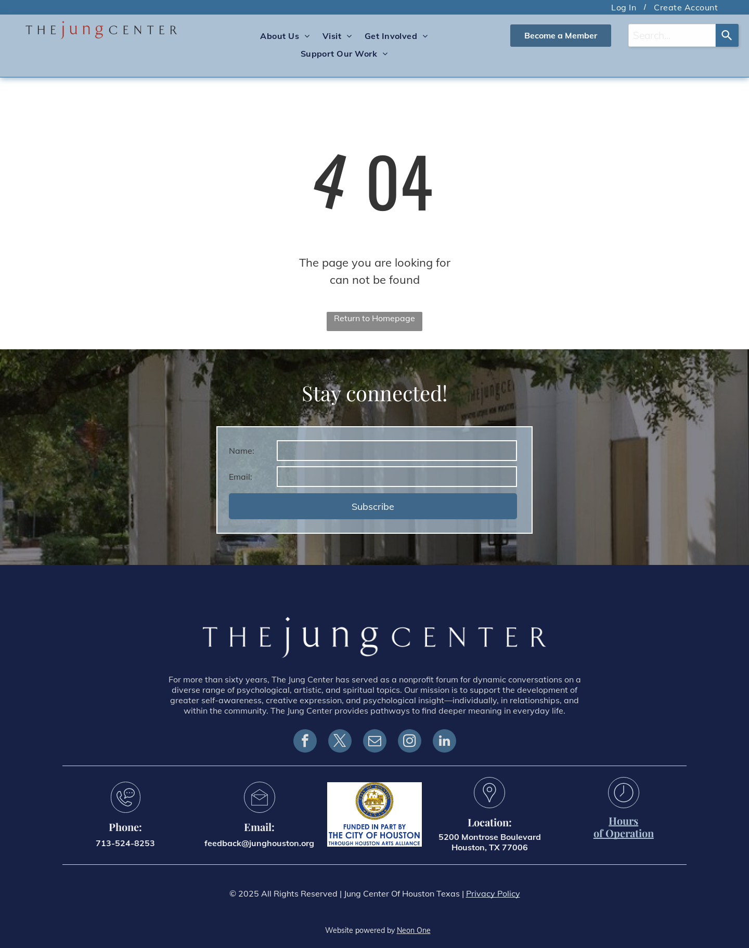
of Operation (623, 833)
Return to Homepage (374, 318)
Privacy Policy (493, 893)
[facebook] (305, 742)
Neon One (414, 930)
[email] (374, 742)
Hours (623, 820)
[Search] (727, 35)
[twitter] (340, 742)
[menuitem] (624, 7)
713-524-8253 (125, 843)
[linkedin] (444, 742)
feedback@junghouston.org (259, 843)
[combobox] (672, 35)
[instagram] (409, 742)
